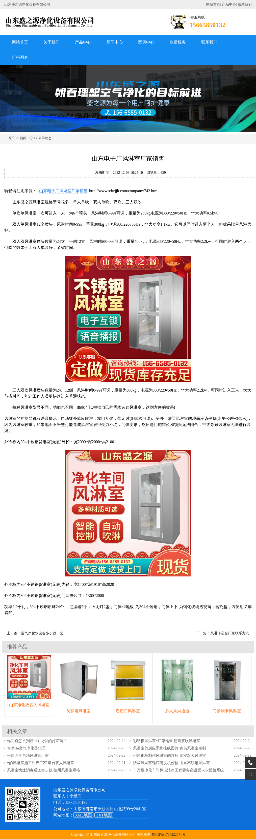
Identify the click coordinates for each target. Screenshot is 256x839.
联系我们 (245, 4)
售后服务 (178, 42)
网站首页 (213, 4)
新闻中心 (115, 42)
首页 (11, 138)
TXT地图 (104, 815)
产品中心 (229, 4)
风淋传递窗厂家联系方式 (229, 633)
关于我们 (51, 42)
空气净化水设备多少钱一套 (42, 633)
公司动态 (45, 138)
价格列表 (20, 57)
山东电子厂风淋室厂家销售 (63, 191)
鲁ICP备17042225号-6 (168, 834)
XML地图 (83, 815)
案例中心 (146, 42)
